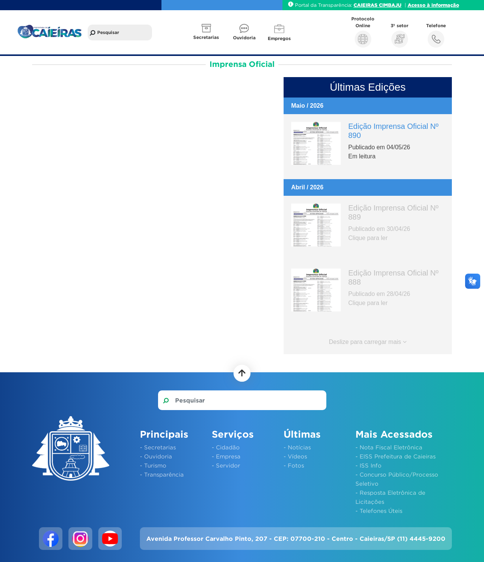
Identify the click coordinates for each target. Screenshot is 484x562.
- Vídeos (295, 456)
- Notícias (297, 447)
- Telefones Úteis (378, 511)
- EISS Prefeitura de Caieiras (395, 456)
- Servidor (226, 465)
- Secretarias (158, 447)
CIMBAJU (390, 5)
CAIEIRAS (366, 5)
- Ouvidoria (156, 456)
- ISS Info (368, 465)
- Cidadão (226, 447)
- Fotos (294, 465)
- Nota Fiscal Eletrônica (388, 447)
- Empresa (226, 456)
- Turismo (153, 465)
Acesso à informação (433, 5)
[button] (206, 32)
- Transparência (162, 474)
